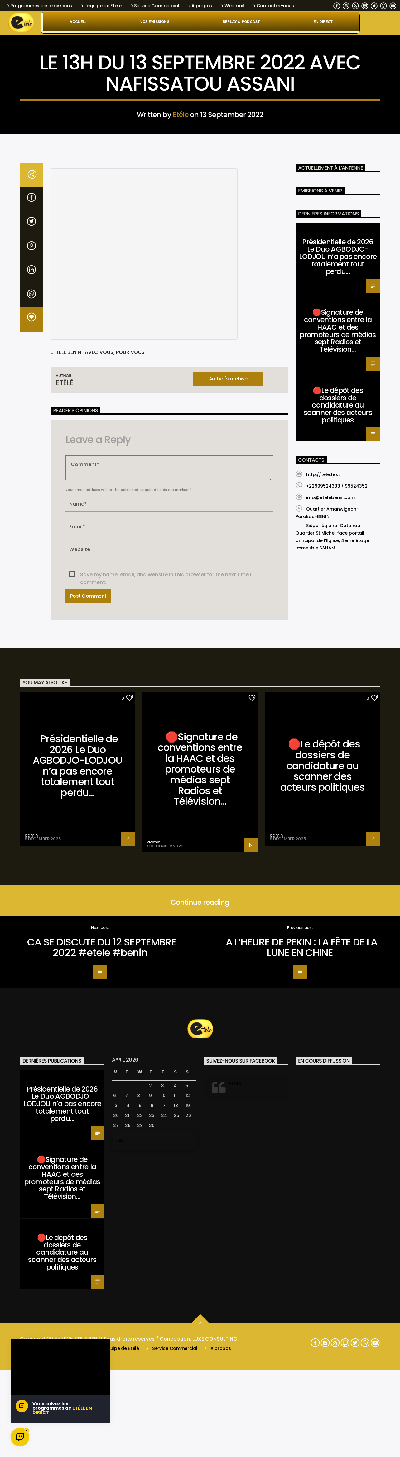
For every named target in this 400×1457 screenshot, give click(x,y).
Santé (200, 191)
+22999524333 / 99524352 (337, 810)
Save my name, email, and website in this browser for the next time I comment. (165, 899)
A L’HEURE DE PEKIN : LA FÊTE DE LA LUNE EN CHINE (301, 1271)
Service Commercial (154, 5)
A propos (199, 5)
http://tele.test (323, 798)
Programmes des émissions (39, 5)
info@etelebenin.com (330, 821)
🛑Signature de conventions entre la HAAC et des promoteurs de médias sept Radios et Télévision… (338, 654)
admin (31, 1159)
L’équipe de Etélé (101, 5)
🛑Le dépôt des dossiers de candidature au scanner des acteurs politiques (338, 729)
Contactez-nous (273, 5)
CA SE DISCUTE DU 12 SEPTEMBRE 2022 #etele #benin (101, 1271)
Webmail (232, 5)
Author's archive (228, 702)
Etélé (180, 263)
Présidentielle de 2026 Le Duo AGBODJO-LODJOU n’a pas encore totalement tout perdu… (338, 581)
